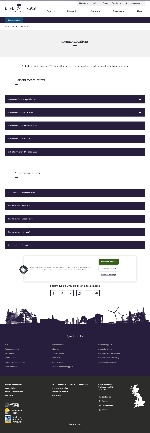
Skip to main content (13, 12)
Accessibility (9, 12)
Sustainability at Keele (107, 362)
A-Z (6, 345)
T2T (13, 26)
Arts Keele (9, 353)
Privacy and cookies (13, 384)
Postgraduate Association (109, 353)
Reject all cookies (108, 268)
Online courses (58, 353)
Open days (56, 358)
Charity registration (60, 388)
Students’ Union (105, 349)
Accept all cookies (108, 261)
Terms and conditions (14, 392)
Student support (105, 345)
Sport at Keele (57, 362)
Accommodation (12, 349)
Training (61, 19)
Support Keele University (108, 358)
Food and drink (11, 367)
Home (7, 26)
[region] (80, 268)
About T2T (30, 19)
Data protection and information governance (70, 384)
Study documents (46, 19)
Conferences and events (15, 362)
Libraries (55, 349)
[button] (126, 2)
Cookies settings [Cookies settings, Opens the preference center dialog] (109, 275)
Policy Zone (56, 395)
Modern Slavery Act (60, 392)
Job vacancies (58, 345)
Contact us (73, 19)
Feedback (9, 395)
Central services (11, 358)
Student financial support (62, 367)
